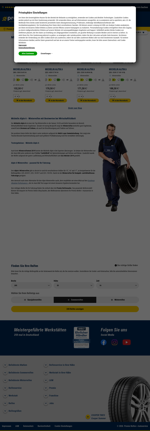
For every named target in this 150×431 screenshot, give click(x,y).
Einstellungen (46, 53)
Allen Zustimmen (28, 53)
